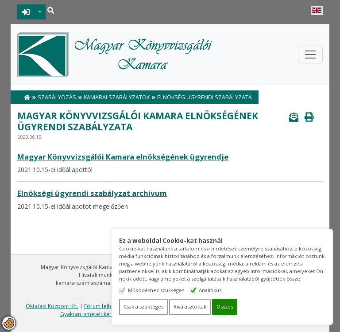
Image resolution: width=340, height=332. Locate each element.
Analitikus (210, 290)
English (317, 10)
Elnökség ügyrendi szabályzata (204, 97)
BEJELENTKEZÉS (26, 12)
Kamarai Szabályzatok (117, 97)
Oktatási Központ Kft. (52, 306)
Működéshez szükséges (156, 290)
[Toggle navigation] (310, 54)
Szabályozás (57, 97)
